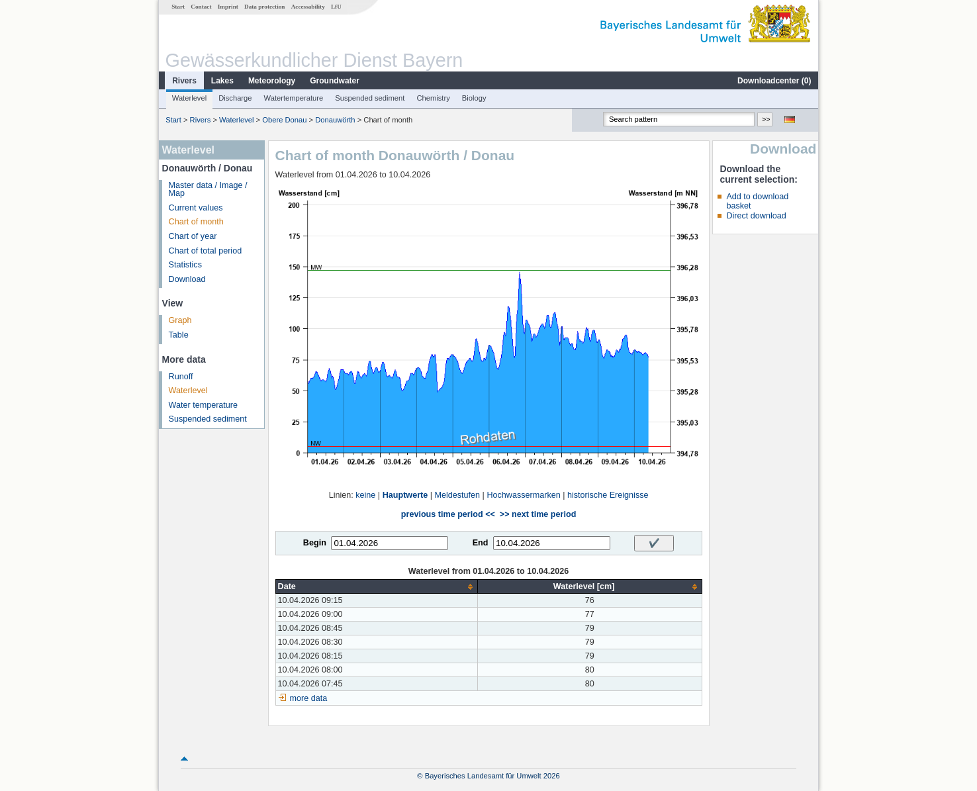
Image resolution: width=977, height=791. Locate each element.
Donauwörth (335, 120)
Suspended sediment (369, 98)
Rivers (184, 80)
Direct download (756, 215)
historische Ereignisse (608, 495)
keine (365, 495)
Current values (196, 207)
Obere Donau (284, 120)
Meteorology (271, 80)
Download (187, 279)
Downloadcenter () (774, 80)
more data (309, 698)
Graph (180, 320)
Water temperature (203, 405)
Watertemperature (294, 98)
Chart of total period (205, 251)
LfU (336, 6)
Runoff (181, 376)
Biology (474, 98)
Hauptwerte (405, 495)
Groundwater (334, 80)
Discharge (235, 98)
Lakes (222, 80)
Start (178, 6)
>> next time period (538, 514)
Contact (201, 6)
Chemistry (432, 98)
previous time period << (448, 514)
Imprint (228, 6)
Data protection (264, 6)
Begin (314, 542)
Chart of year (193, 236)
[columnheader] (376, 587)
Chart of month (196, 221)
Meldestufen (458, 495)
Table (179, 335)
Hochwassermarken (523, 495)
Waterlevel (189, 98)
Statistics (185, 264)
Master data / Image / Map (208, 190)
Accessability (308, 6)
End (480, 542)
